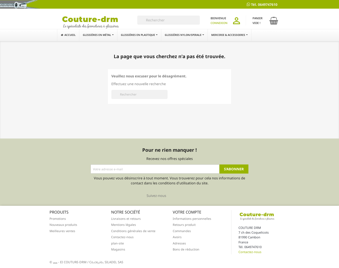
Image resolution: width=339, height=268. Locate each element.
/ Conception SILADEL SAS (105, 262)
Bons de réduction (186, 249)
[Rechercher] (168, 20)
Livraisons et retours (126, 219)
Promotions (58, 219)
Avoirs (177, 237)
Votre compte (187, 212)
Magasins (118, 249)
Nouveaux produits (63, 225)
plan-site (117, 243)
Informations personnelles (192, 219)
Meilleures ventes (62, 231)
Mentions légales (123, 225)
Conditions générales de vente (133, 231)
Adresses (179, 243)
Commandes (182, 231)
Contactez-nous (122, 237)
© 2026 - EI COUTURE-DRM (68, 262)
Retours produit (184, 225)
